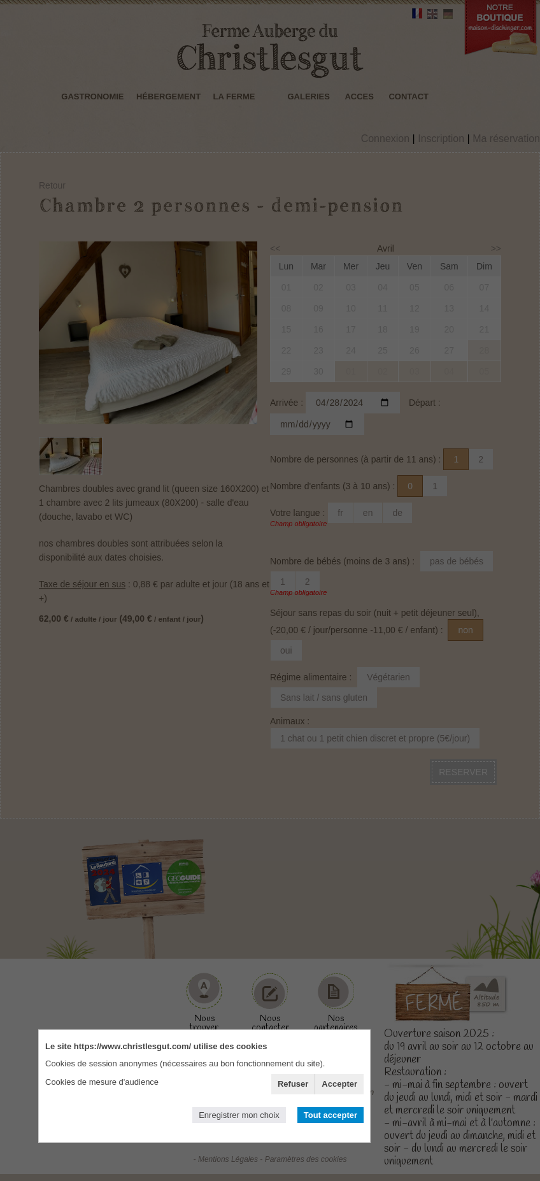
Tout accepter (330, 1115)
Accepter (339, 1084)
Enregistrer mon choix (239, 1115)
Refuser (293, 1084)
